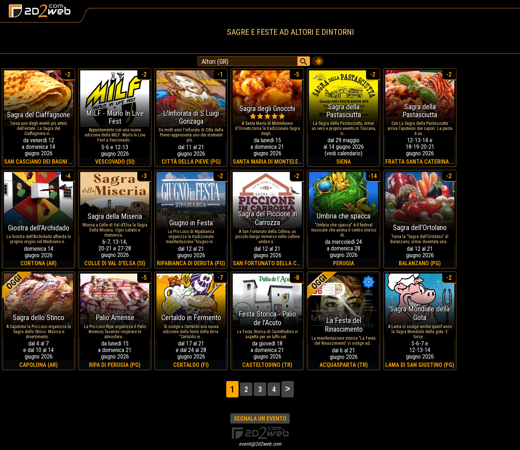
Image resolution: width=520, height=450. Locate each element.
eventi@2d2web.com (260, 444)
